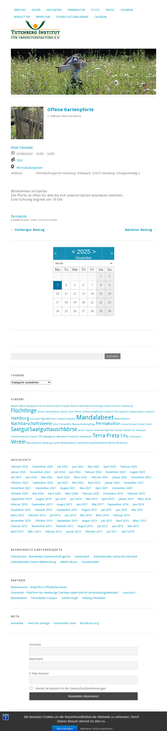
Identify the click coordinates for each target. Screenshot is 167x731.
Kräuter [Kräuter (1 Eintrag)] (71, 418)
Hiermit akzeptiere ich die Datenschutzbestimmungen (68, 688)
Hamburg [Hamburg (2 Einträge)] (20, 418)
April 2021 (101, 488)
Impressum (43, 16)
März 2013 (139, 520)
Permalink (19, 216)
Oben (14, 722)
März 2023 (80, 477)
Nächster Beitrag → (140, 230)
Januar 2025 (18, 472)
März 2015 (17, 515)
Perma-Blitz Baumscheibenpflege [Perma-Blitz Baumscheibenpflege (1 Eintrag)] (77, 424)
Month (59, 263)
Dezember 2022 (141, 477)
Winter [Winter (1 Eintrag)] (111, 443)
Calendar (126, 10)
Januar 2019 (126, 499)
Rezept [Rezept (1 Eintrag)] (133, 424)
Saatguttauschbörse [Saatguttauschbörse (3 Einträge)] (53, 429)
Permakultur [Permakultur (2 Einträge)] (108, 423)
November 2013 (21, 520)
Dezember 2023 (115, 472)
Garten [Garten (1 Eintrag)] (41, 411)
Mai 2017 (97, 504)
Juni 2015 (121, 509)
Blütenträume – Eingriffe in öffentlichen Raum (39, 587)
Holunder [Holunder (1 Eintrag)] (35, 418)
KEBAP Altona (68, 562)
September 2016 (118, 504)
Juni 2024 (74, 472)
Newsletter (22, 16)
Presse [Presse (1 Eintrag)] (124, 424)
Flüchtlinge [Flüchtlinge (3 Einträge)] (24, 410)
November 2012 (42, 526)
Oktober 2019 (136, 493)
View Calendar (22, 148)
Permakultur (76, 10)
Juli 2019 (60, 499)
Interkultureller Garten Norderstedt (115, 556)
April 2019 (108, 499)
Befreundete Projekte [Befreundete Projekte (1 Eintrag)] (58, 406)
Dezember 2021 (134, 482)
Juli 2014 (55, 515)
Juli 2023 (16, 477)
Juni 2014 (70, 515)
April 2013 (122, 520)
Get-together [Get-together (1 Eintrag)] (121, 411)
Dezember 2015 (21, 509)
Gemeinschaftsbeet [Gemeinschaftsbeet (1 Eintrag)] (93, 411)
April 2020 (54, 493)
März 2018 (144, 499)
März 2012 (34, 531)
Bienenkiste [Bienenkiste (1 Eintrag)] (85, 406)
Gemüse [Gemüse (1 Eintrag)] (108, 411)
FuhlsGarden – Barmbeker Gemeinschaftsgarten (40, 556)
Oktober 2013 (43, 520)
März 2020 (71, 493)
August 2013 (89, 520)
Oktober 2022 (19, 482)
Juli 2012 (102, 526)
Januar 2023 (119, 477)
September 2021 (45, 488)
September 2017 (42, 504)
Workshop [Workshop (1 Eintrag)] (121, 443)
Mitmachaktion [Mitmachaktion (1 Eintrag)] (122, 418)
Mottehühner (19, 598)
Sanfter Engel (70, 598)
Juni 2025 (78, 466)
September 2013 (67, 520)
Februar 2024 (93, 472)
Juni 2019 (76, 499)
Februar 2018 (19, 504)
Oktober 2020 (19, 493)
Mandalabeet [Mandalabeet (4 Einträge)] (95, 417)
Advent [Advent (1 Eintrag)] (14, 406)
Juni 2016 (138, 504)
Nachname (36, 659)
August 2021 (67, 488)
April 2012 (17, 531)
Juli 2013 (106, 520)
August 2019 (43, 499)
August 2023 (137, 472)
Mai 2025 (93, 466)
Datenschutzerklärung (72, 16)
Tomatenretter (90, 562)
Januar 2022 (112, 482)
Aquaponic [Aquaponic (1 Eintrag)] (32, 406)
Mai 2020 (38, 493)
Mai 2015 (137, 509)
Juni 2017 (82, 504)
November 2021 (21, 488)
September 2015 (67, 509)
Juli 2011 (112, 531)
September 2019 (21, 499)
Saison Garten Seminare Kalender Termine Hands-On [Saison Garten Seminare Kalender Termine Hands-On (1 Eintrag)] (106, 430)
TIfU (19, 160)
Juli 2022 (62, 482)
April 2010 (128, 531)
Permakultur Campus (44, 598)
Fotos (95, 10)
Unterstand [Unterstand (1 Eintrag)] (135, 436)
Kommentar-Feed (65, 623)
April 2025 (110, 466)
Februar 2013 (19, 526)
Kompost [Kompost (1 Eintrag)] (62, 418)
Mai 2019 (91, 499)
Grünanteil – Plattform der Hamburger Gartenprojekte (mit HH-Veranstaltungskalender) (64, 592)
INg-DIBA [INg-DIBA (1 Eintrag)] (45, 418)
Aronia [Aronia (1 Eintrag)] (42, 406)
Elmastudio (82, 718)
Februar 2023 (99, 477)
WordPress (44, 718)
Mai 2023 (47, 477)
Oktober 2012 (64, 526)
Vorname (35, 644)
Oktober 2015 (43, 509)
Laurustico (129, 592)
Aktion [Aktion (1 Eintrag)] (22, 406)
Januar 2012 (73, 531)
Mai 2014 (86, 515)
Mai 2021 (85, 488)
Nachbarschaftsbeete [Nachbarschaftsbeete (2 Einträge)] (31, 423)
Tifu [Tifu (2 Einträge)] (124, 435)
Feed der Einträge (39, 623)
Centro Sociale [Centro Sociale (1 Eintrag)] (112, 406)
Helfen (36, 10)
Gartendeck (82, 556)
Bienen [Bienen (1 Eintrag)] (75, 406)
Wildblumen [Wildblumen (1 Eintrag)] (101, 443)
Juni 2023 (31, 477)
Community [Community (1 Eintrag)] (126, 406)
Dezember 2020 (122, 488)
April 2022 (94, 482)
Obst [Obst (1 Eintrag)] (55, 424)
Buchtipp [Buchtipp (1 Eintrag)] (98, 406)
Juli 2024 (59, 472)
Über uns (20, 10)
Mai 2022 (78, 482)
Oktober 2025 (19, 466)
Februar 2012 (53, 531)
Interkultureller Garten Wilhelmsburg (33, 562)
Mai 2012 (133, 526)
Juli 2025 (62, 466)
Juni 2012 (117, 526)
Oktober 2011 (93, 531)
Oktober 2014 (36, 515)
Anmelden (17, 623)
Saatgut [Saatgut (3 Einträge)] (20, 429)
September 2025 (42, 466)
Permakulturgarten (29, 167)
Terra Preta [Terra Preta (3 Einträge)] (105, 435)
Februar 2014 (121, 515)
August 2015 (89, 509)
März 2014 (102, 515)
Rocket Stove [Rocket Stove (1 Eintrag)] (144, 424)
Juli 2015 (106, 509)
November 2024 (40, 472)
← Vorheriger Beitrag (28, 230)
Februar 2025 (128, 466)
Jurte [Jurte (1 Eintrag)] (53, 418)
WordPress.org (89, 623)
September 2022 (42, 482)
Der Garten (54, 10)
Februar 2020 (90, 493)
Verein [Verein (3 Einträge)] (18, 442)
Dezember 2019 (113, 493)
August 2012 (85, 526)
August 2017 (64, 504)
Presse (110, 10)
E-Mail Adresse (39, 673)
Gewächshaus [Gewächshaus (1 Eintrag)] (136, 411)
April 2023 (63, 477)
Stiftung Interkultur (93, 598)
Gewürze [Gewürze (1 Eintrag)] (149, 411)
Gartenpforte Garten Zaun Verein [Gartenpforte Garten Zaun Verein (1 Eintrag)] (63, 411)
